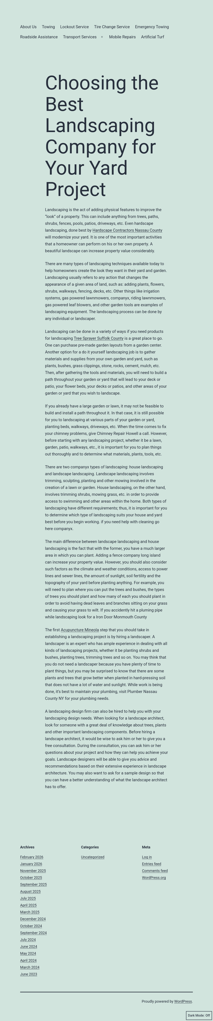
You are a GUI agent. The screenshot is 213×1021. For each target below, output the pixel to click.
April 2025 (28, 905)
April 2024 (28, 960)
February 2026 (31, 857)
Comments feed (155, 871)
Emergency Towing (152, 26)
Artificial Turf (152, 36)
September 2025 (33, 884)
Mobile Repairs (122, 36)
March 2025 (29, 912)
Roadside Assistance (39, 36)
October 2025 (31, 877)
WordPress (183, 1001)
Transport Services (80, 36)
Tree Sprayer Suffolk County (99, 338)
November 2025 (33, 871)
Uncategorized (92, 857)
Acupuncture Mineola (80, 629)
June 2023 (28, 974)
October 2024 (31, 926)
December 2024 (33, 919)
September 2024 (33, 933)
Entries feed (151, 864)
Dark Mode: (199, 1015)
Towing (48, 26)
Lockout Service (74, 26)
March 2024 (29, 967)
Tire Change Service (112, 26)
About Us (28, 26)
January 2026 (31, 864)
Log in (147, 857)
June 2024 (28, 946)
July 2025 (28, 898)
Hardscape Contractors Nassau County (127, 230)
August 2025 (30, 891)
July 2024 (28, 940)
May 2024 (28, 953)
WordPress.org (154, 877)
